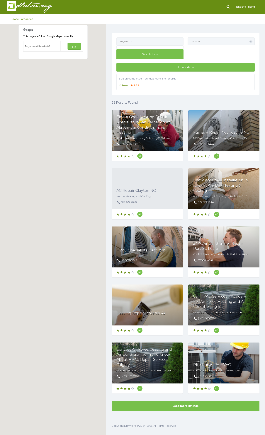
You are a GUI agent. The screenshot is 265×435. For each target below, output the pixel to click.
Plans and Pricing (245, 6)
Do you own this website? (37, 46)
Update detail (185, 67)
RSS (136, 85)
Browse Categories (21, 18)
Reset (125, 85)
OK (74, 47)
